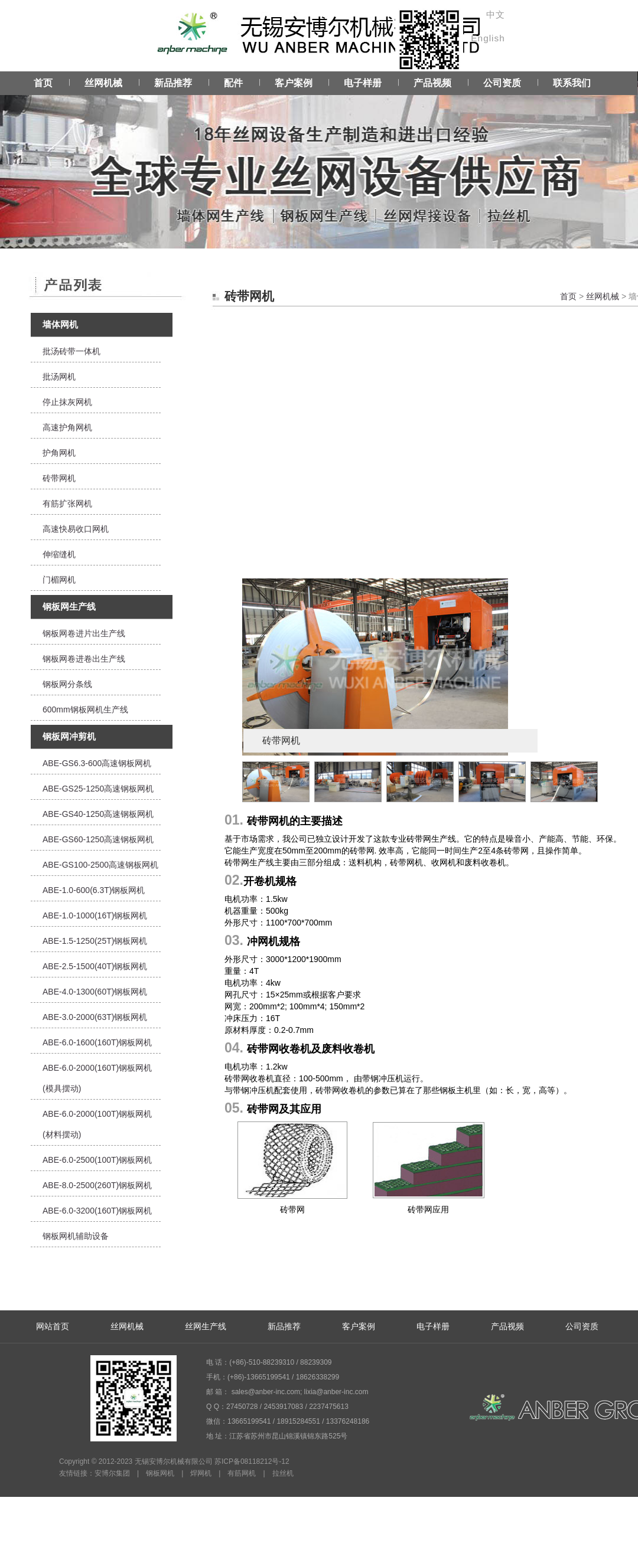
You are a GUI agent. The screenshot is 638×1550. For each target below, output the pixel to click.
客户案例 (294, 83)
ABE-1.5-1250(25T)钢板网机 (95, 941)
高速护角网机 (67, 427)
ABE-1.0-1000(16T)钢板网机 (95, 915)
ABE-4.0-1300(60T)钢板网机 (95, 991)
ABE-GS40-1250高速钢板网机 (98, 814)
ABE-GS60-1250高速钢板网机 (98, 839)
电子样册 (363, 83)
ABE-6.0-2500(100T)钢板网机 (97, 1160)
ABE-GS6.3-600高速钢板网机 (97, 763)
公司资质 (502, 83)
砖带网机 (59, 478)
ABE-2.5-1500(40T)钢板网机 (95, 966)
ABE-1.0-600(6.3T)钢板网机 (94, 890)
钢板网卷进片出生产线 (84, 633)
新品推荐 (173, 83)
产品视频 (432, 83)
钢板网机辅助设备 (76, 1236)
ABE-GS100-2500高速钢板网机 (100, 864)
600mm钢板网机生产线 (85, 709)
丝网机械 (103, 83)
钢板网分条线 (67, 684)
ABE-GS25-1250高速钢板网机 (98, 788)
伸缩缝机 (59, 554)
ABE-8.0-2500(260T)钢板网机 (97, 1185)
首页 (43, 83)
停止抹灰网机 (67, 402)
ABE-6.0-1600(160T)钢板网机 (97, 1042)
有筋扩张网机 (67, 503)
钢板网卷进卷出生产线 (84, 658)
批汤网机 (59, 376)
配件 (233, 83)
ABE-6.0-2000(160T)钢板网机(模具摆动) (97, 1078)
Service (319, 159)
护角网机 (59, 452)
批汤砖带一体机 (71, 351)
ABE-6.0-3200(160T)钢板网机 (97, 1210)
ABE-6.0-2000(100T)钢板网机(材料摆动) (97, 1124)
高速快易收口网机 (76, 529)
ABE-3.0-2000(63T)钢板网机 (95, 1017)
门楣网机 (59, 579)
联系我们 (572, 83)
